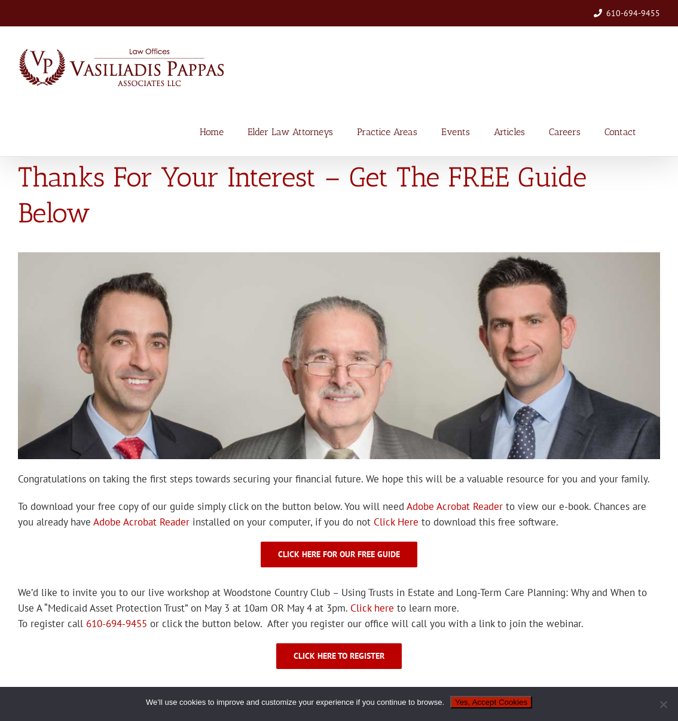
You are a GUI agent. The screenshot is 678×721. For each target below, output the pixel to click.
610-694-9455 (633, 13)
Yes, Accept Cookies (491, 702)
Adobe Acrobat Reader (455, 506)
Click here (372, 608)
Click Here (396, 521)
